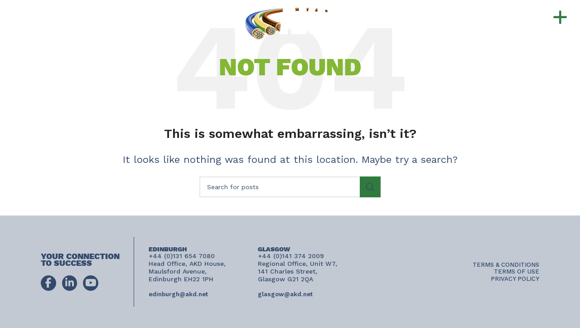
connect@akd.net (54, 31)
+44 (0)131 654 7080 (94, 13)
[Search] (290, 186)
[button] (538, 17)
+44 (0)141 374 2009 (88, 22)
